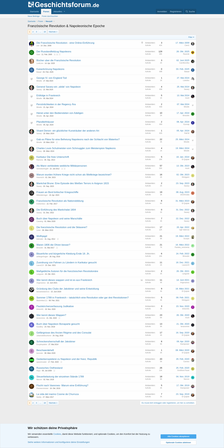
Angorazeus (41, 283)
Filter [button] (190, 37)
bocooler (39, 353)
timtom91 (39, 309)
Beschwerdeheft (45, 350)
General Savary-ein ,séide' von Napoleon (58, 86)
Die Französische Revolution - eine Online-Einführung (65, 43)
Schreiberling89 (42, 169)
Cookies (57, 434)
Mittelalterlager (42, 195)
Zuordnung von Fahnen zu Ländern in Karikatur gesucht (66, 262)
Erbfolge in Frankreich (48, 95)
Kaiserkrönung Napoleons (50, 69)
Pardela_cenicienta (182, 247)
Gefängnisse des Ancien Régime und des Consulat (63, 332)
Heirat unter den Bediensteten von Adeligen (59, 113)
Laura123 (40, 265)
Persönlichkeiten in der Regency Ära (56, 104)
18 (45, 32)
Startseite (34, 11)
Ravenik (186, 54)
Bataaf (38, 72)
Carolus (186, 362)
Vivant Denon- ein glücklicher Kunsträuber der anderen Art (67, 130)
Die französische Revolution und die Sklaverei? (61, 227)
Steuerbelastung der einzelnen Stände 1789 (60, 376)
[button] (64, 11)
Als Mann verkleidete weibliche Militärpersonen (61, 165)
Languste (39, 274)
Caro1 (187, 45)
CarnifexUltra (184, 63)
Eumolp (186, 124)
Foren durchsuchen (50, 16)
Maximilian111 (41, 301)
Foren (46, 11)
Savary (39, 90)
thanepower (184, 344)
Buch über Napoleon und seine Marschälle (59, 218)
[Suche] (190, 11)
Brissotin (186, 116)
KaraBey (39, 327)
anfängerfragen (42, 257)
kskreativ (39, 239)
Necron (39, 380)
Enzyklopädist (41, 344)
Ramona (39, 160)
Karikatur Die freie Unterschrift (52, 157)
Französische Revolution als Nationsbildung (60, 201)
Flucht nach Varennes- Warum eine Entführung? (62, 385)
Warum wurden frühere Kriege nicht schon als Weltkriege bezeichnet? (73, 174)
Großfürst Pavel (183, 370)
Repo (38, 371)
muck (187, 98)
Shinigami (185, 177)
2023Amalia (184, 195)
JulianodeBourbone (43, 336)
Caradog (39, 221)
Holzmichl (40, 177)
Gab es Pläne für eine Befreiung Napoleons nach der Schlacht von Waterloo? (78, 139)
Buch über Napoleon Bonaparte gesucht (58, 324)
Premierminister (42, 388)
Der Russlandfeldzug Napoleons (53, 51)
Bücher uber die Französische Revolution (58, 60)
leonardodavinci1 (42, 292)
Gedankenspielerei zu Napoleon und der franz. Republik (66, 359)
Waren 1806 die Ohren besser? (53, 244)
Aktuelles (57, 11)
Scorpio (186, 239)
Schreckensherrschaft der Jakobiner (55, 341)
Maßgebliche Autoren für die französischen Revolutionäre (67, 271)
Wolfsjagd (41, 236)
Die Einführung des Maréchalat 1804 (56, 209)
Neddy (38, 397)
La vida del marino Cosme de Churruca (57, 394)
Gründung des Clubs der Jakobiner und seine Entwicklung (67, 288)
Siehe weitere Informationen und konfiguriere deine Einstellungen (59, 442)
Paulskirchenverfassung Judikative (55, 306)
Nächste (52, 32)
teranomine (40, 318)
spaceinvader (41, 362)
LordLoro (39, 63)
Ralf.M (186, 133)
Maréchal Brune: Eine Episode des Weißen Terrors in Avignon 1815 (72, 183)
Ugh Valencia (184, 230)
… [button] (40, 32)
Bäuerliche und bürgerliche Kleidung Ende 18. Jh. (63, 253)
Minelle (39, 81)
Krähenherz (40, 204)
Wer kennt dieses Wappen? (51, 315)
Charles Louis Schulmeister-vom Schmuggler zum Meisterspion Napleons (76, 148)
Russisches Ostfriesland (49, 368)
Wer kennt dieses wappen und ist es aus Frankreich (64, 280)
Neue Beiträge (34, 16)
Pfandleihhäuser (45, 122)
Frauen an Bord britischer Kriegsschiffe (57, 192)
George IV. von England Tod (51, 78)
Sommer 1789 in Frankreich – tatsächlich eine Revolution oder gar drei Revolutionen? (82, 297)
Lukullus (186, 80)
